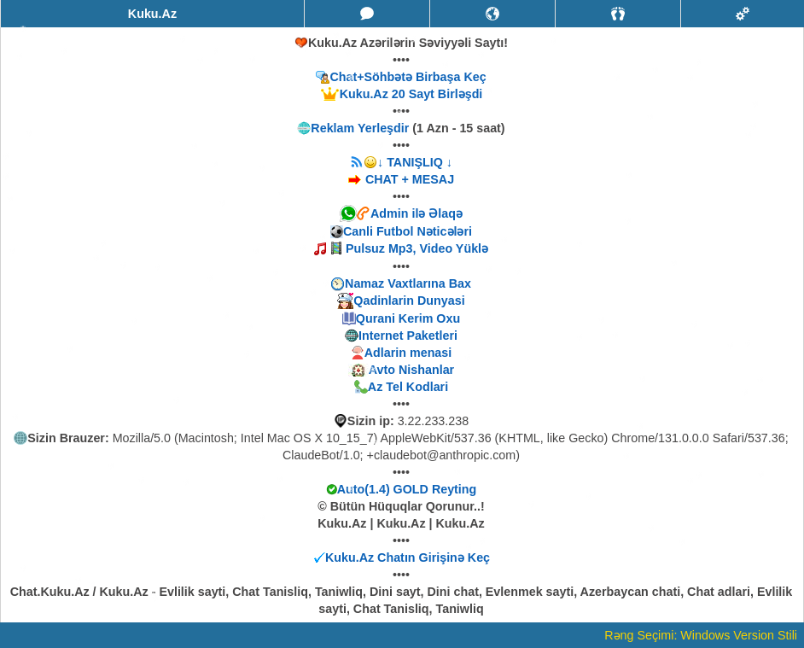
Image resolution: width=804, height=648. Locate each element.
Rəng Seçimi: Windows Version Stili (700, 635)
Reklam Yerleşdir (360, 128)
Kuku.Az (152, 13)
